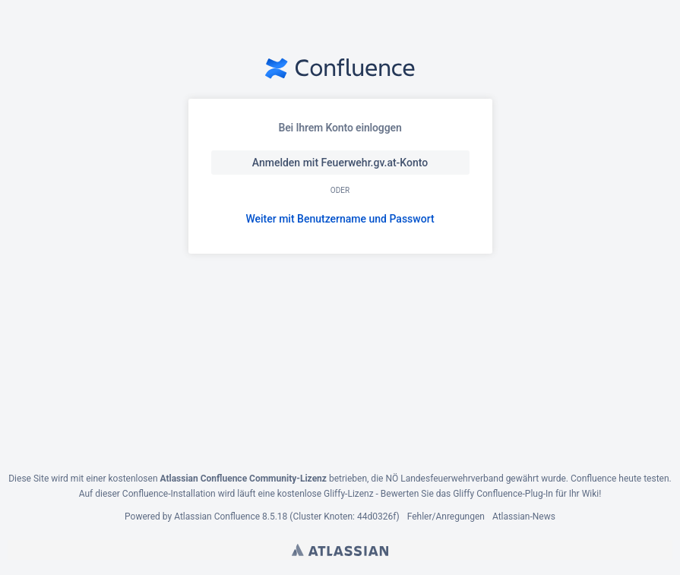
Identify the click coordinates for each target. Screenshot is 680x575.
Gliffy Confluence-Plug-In (504, 493)
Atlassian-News (523, 516)
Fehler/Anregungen (446, 516)
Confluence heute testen (620, 478)
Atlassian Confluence (217, 516)
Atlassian (340, 550)
